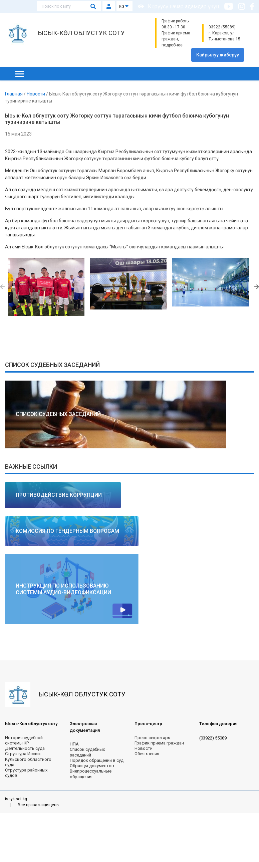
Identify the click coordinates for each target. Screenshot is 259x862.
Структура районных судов (26, 773)
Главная (14, 93)
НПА (74, 743)
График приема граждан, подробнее (176, 39)
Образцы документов (92, 765)
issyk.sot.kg (16, 799)
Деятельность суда (25, 748)
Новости (36, 93)
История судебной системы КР (24, 740)
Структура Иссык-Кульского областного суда (28, 759)
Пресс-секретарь (152, 737)
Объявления (147, 753)
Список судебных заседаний (87, 752)
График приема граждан (159, 742)
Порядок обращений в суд (96, 760)
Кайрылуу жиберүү (217, 54)
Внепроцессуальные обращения (90, 774)
